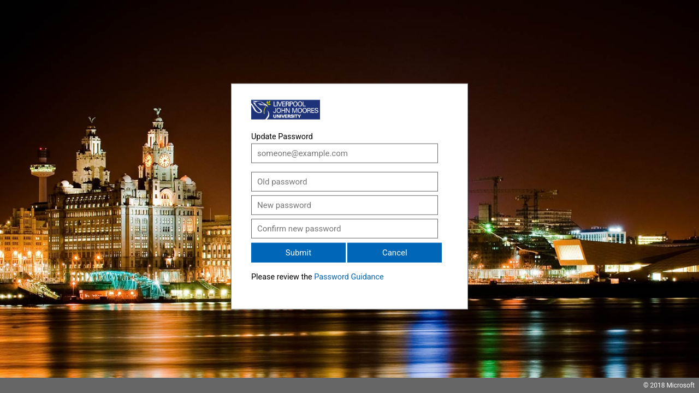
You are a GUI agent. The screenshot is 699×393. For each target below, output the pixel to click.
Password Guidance (348, 277)
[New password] (344, 205)
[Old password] (344, 182)
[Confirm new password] (344, 229)
